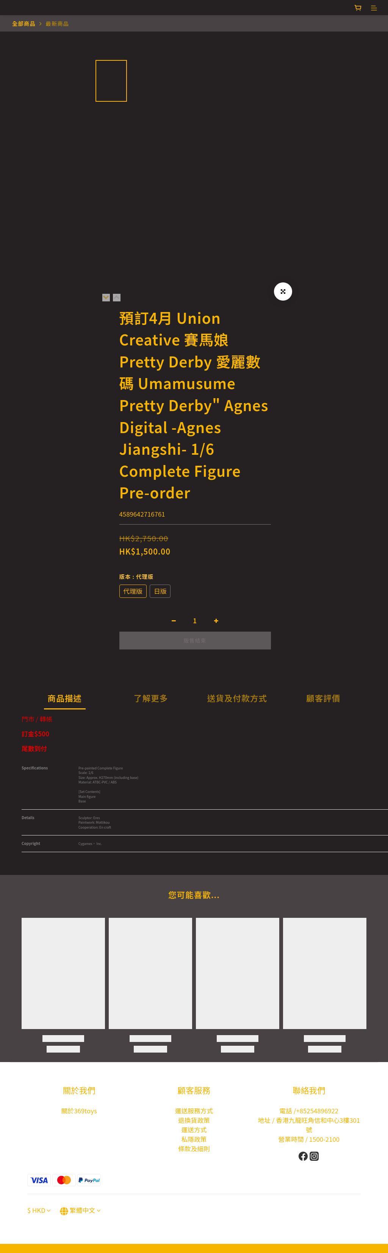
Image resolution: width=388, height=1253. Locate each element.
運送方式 (194, 1129)
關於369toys (79, 1110)
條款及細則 (194, 1148)
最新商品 (57, 23)
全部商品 (24, 23)
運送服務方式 (194, 1110)
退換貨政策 (194, 1120)
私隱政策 (194, 1139)
